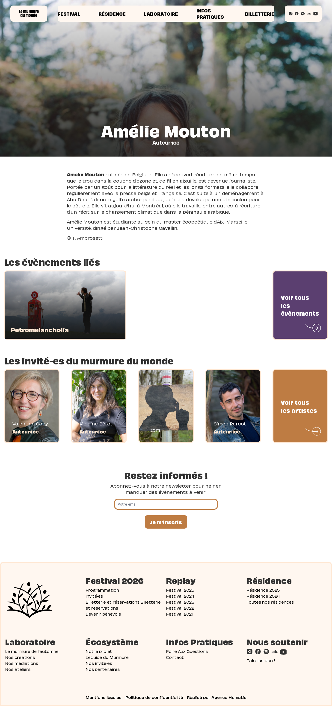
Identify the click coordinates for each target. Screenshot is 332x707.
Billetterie (259, 13)
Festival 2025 (180, 590)
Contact (175, 657)
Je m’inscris (166, 522)
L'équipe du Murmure (107, 657)
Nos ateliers (17, 669)
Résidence (112, 13)
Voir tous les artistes (299, 406)
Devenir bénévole (103, 614)
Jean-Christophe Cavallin (147, 227)
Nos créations (20, 657)
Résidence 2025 (263, 590)
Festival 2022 (180, 608)
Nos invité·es (99, 663)
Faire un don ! (260, 661)
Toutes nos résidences (270, 602)
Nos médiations (21, 663)
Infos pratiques (210, 13)
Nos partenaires (103, 669)
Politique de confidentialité (154, 698)
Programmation (102, 590)
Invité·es (94, 596)
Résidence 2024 (263, 596)
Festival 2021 (179, 614)
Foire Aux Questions (187, 652)
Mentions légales (104, 698)
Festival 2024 (180, 596)
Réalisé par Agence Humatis (216, 698)
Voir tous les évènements (300, 305)
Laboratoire (161, 13)
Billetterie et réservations (112, 602)
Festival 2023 (180, 602)
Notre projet (99, 652)
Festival (69, 13)
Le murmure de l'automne (32, 652)
